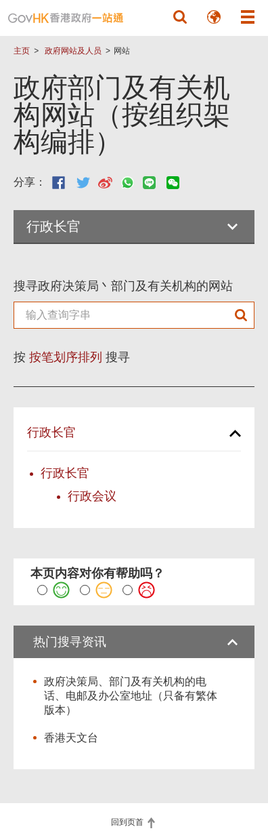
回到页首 (128, 822)
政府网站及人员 (73, 51)
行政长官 (51, 432)
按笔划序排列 (65, 357)
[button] (180, 17)
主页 (22, 51)
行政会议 (92, 496)
